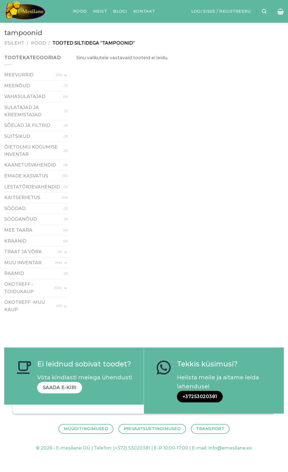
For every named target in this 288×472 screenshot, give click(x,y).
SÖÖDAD (15, 208)
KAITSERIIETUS (22, 197)
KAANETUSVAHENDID (30, 165)
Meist (100, 11)
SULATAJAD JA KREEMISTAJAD (22, 111)
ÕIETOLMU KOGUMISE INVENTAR (31, 151)
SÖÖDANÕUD (20, 219)
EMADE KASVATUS (26, 176)
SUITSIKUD (17, 136)
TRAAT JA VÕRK (23, 252)
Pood (80, 11)
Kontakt (144, 11)
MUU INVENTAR (23, 262)
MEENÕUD (17, 85)
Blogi (120, 11)
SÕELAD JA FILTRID (27, 125)
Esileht (14, 43)
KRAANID (15, 241)
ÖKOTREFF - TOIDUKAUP (19, 288)
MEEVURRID (18, 75)
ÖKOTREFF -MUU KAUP (24, 306)
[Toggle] (65, 75)
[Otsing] (264, 11)
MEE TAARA (18, 230)
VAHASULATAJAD (24, 96)
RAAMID (14, 273)
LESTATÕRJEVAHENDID (32, 187)
